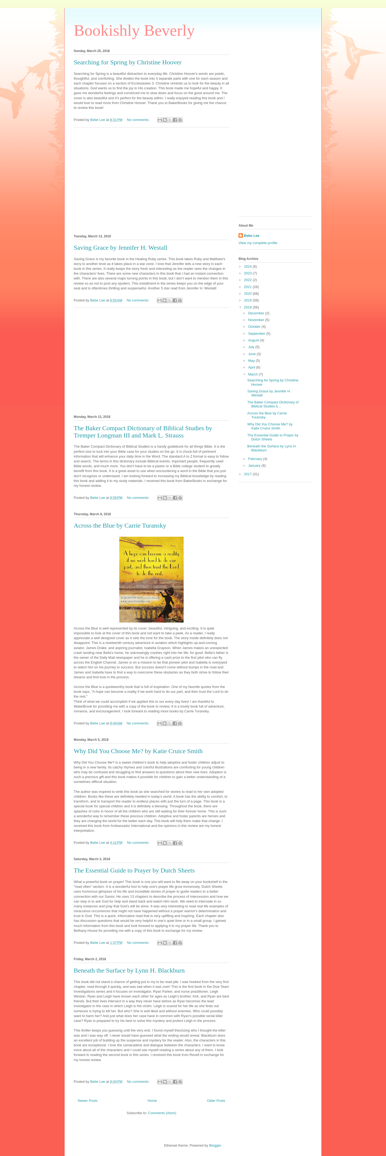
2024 (248, 266)
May (252, 361)
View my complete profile (258, 243)
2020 (248, 294)
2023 (248, 273)
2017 (248, 474)
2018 (248, 307)
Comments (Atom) (162, 1113)
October (255, 327)
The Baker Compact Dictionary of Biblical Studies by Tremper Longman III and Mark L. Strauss (143, 432)
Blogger (215, 1145)
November (256, 320)
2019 (248, 300)
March (253, 374)
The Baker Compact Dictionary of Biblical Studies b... (272, 404)
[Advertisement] (151, 180)
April (252, 367)
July (251, 347)
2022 (248, 280)
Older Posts (216, 1101)
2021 (248, 287)
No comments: (138, 120)
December (256, 313)
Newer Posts (88, 1101)
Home (152, 1101)
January (255, 465)
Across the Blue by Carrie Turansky (120, 525)
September (257, 334)
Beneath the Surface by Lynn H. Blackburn (129, 970)
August (254, 340)
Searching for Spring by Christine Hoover (127, 62)
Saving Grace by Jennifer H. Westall (121, 247)
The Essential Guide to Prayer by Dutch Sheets (134, 870)
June (252, 354)
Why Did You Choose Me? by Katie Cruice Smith (138, 751)
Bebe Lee (251, 236)
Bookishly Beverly (134, 30)
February (255, 459)
